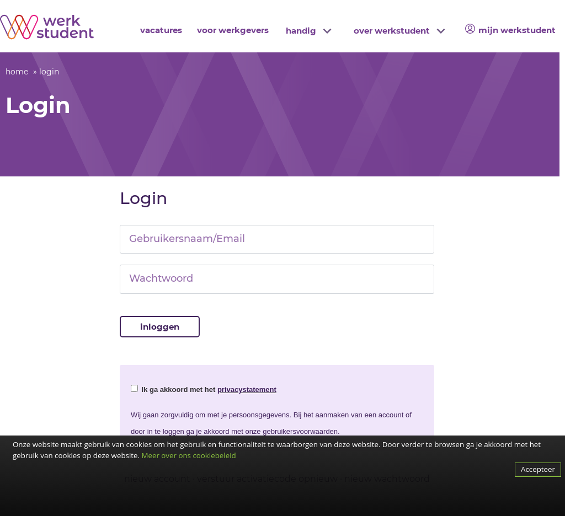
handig (301, 30)
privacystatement (246, 389)
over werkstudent (392, 30)
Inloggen (159, 326)
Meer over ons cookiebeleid (188, 455)
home (17, 72)
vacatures (161, 30)
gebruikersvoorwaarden (300, 431)
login (49, 72)
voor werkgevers (233, 30)
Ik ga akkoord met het (203, 389)
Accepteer (538, 469)
